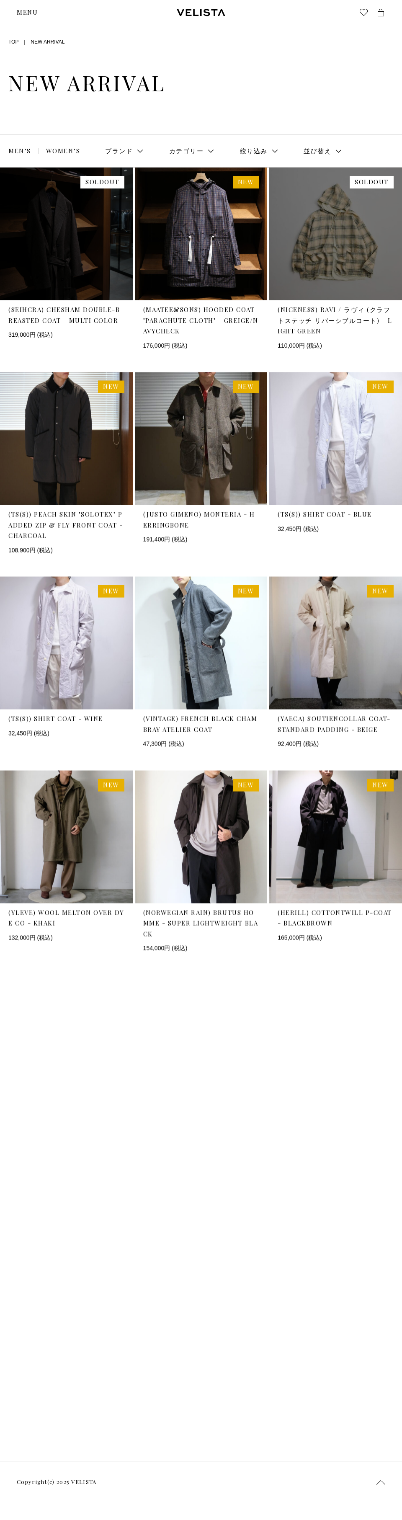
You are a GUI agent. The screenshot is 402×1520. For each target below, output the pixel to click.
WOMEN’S (63, 151)
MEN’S (19, 151)
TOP (13, 42)
